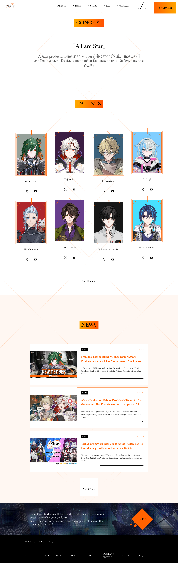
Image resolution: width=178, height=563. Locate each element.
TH (137, 8)
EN (146, 8)
